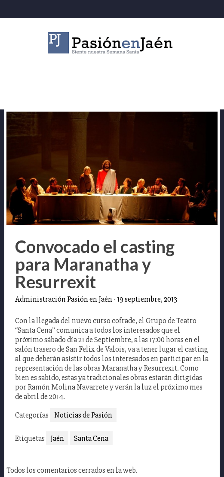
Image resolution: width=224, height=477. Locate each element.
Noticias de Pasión (83, 415)
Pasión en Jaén (112, 43)
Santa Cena (91, 438)
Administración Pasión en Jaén (63, 299)
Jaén (57, 438)
